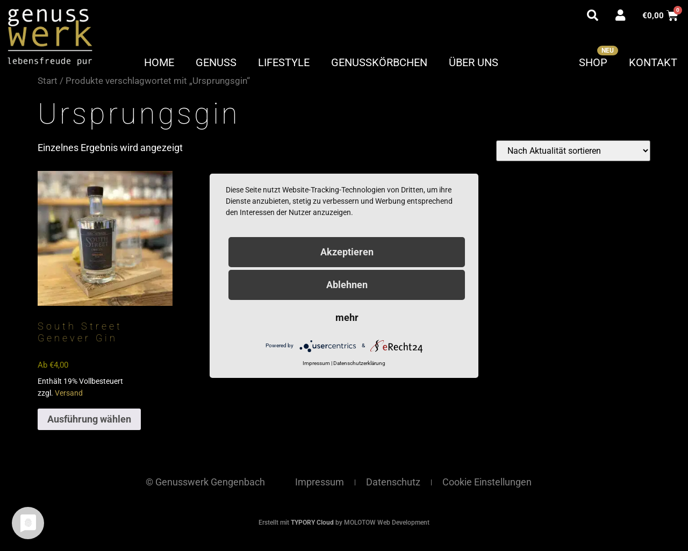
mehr (347, 317)
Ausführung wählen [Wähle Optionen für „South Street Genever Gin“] (89, 419)
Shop (593, 62)
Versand (69, 393)
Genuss (216, 62)
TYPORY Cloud (312, 522)
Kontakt (653, 62)
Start (48, 81)
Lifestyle (284, 62)
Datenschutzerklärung (359, 363)
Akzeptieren (347, 251)
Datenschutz (393, 482)
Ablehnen (347, 284)
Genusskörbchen (379, 62)
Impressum (319, 482)
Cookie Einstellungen (487, 482)
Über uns (473, 62)
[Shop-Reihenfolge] (573, 150)
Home (159, 62)
